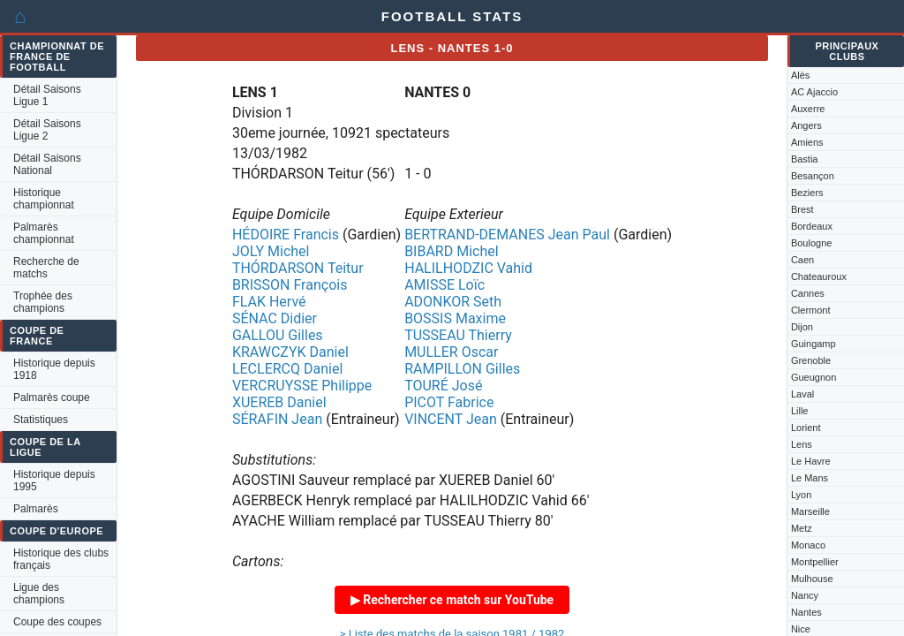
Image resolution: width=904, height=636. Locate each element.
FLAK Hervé (269, 301)
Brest (802, 209)
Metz (801, 528)
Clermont (811, 310)
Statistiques (40, 419)
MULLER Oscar (451, 352)
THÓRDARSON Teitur (298, 268)
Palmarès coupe (51, 397)
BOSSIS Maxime (455, 318)
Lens (801, 444)
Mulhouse (812, 578)
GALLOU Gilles (277, 335)
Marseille (810, 511)
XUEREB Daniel (279, 402)
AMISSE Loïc (444, 284)
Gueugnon (813, 377)
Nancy (804, 595)
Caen (802, 259)
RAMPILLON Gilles (462, 368)
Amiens (807, 142)
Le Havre (811, 461)
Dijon (802, 327)
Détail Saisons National (47, 164)
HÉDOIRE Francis (285, 234)
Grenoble (811, 360)
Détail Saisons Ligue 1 (47, 95)
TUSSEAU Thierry (458, 335)
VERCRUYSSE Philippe (302, 385)
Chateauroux (819, 276)
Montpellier (815, 561)
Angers (806, 125)
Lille (800, 410)
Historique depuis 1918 (54, 369)
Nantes (806, 612)
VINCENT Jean (450, 419)
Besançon (812, 175)
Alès (800, 75)
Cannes (808, 293)
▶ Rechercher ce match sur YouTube (452, 600)
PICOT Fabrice (448, 402)
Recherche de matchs (46, 267)
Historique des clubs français (61, 559)
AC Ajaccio (814, 92)
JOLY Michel (271, 251)
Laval (802, 394)
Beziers (807, 192)
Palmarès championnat (43, 233)
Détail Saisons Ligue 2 (47, 129)
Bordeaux (811, 226)
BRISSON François (290, 284)
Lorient (806, 427)
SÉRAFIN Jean (277, 419)
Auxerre (808, 108)
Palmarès (35, 509)
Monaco (808, 545)
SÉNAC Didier (274, 318)
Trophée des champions (42, 302)
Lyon (801, 494)
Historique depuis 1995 (54, 480)
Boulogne (811, 243)
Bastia (804, 159)
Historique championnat (43, 198)
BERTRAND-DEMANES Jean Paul (507, 234)
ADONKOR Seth (452, 301)
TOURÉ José (443, 385)
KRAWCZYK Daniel (290, 352)
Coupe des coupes (57, 622)
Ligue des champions (38, 593)
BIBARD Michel (451, 251)
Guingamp (813, 343)
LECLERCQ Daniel (287, 368)
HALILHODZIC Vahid (468, 268)
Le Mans (809, 478)
